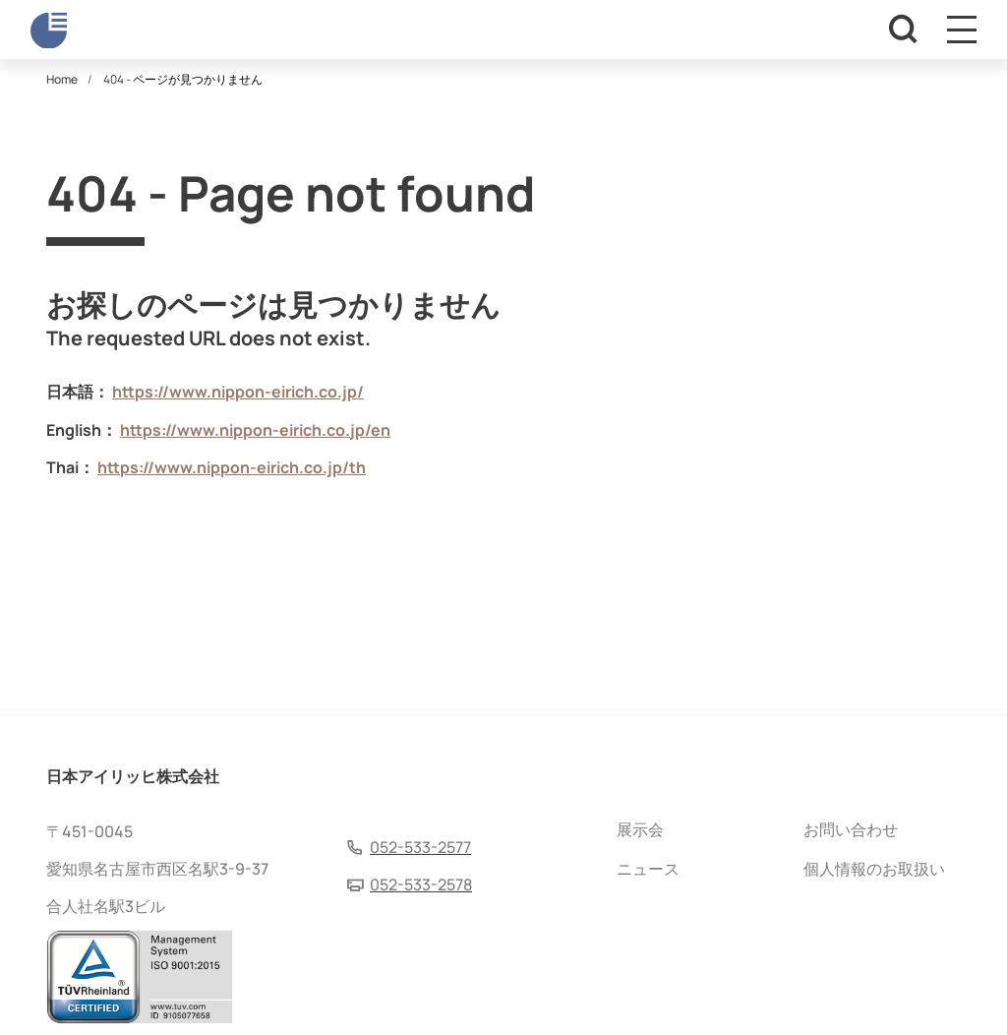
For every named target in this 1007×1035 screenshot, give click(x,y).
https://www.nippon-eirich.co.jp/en (255, 430)
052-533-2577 (420, 847)
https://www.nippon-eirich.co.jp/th (231, 467)
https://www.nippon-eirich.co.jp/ (238, 391)
